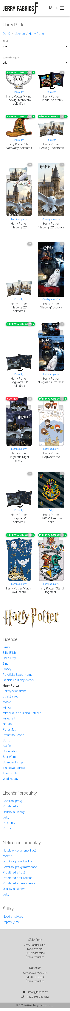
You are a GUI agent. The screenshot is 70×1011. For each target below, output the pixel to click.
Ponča (7, 828)
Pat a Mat (9, 729)
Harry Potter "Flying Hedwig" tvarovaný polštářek (18, 99)
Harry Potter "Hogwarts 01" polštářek (19, 382)
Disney (7, 669)
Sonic (6, 740)
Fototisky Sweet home (17, 674)
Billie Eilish (9, 652)
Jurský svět (10, 696)
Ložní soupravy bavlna (17, 861)
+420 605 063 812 (38, 996)
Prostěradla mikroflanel (18, 878)
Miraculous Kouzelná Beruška (22, 713)
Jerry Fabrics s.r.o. (43, 1005)
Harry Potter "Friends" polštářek (51, 98)
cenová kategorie (11, 57)
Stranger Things (13, 762)
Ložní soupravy (19, 219)
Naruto (7, 724)
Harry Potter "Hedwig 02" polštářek (19, 307)
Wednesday (10, 779)
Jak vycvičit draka (15, 691)
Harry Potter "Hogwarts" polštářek (19, 518)
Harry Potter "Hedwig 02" (19, 225)
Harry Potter (37, 34)
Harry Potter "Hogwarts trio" (51, 455)
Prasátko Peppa (13, 735)
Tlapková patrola (14, 768)
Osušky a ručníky (51, 219)
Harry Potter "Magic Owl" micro (19, 590)
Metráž (7, 856)
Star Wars (9, 757)
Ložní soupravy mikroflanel (20, 867)
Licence (20, 34)
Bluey (6, 647)
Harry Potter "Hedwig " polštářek (51, 146)
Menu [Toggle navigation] (57, 8)
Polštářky (19, 92)
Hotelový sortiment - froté (19, 850)
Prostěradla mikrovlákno (19, 883)
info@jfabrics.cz (38, 992)
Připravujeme (11, 922)
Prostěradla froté (14, 872)
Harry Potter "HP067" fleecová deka (51, 518)
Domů (6, 34)
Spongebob (10, 751)
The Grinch (10, 773)
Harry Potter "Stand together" (51, 590)
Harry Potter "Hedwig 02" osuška (51, 225)
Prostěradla (10, 806)
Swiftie (7, 746)
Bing (5, 663)
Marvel (7, 702)
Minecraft (9, 718)
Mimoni (7, 707)
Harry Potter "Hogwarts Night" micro (19, 456)
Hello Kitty (9, 658)
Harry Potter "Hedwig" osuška (51, 305)
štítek (5, 41)
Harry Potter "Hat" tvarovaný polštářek (19, 146)
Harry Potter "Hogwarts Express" (51, 380)
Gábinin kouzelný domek (19, 680)
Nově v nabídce (13, 916)
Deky (51, 510)
